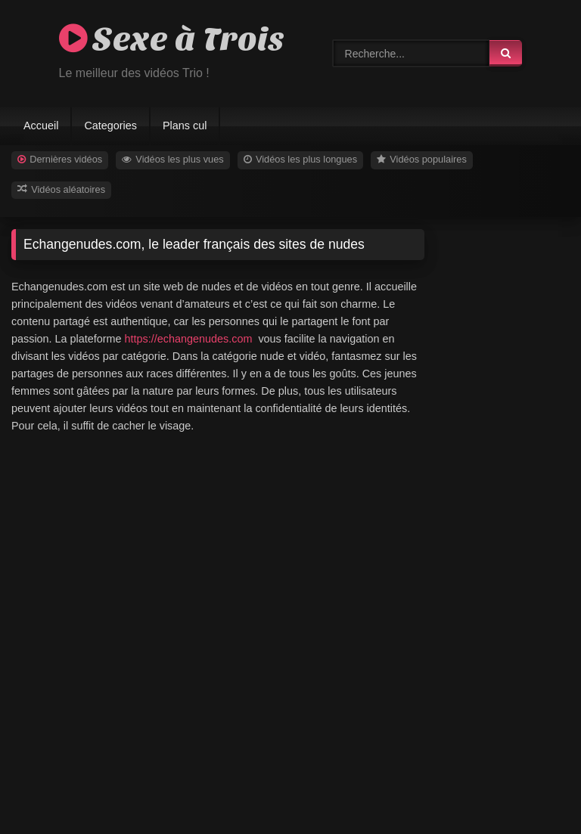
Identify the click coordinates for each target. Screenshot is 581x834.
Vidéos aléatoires (61, 189)
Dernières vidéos (59, 159)
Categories (110, 125)
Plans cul (185, 125)
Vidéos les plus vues (173, 159)
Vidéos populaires (422, 159)
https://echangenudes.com (189, 339)
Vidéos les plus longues (300, 159)
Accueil (40, 125)
